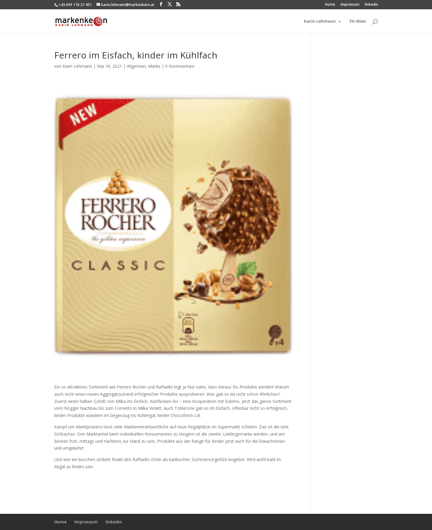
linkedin (371, 5)
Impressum (350, 5)
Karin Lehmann (320, 21)
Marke (154, 66)
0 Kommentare (180, 66)
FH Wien (358, 21)
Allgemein (136, 66)
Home (330, 5)
